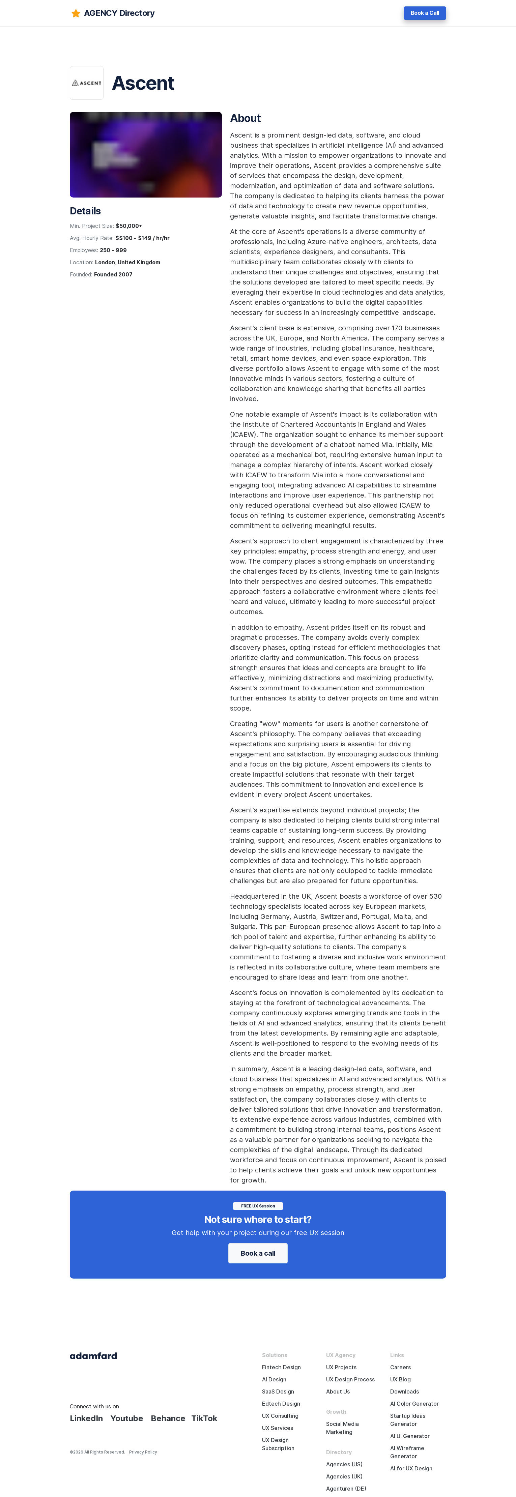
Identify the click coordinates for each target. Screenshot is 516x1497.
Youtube (126, 1418)
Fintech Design (281, 1367)
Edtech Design (281, 1404)
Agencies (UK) (344, 1476)
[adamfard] (112, 13)
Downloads (404, 1391)
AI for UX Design (411, 1468)
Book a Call (425, 13)
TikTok (204, 1418)
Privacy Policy (143, 1452)
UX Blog (400, 1379)
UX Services (277, 1428)
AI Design (274, 1379)
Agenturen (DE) (346, 1489)
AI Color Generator (414, 1404)
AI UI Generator (410, 1436)
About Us (338, 1391)
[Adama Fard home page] (93, 1355)
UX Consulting (280, 1416)
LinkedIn (86, 1418)
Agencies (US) (344, 1464)
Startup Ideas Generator (407, 1420)
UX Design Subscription (278, 1444)
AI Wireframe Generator (407, 1452)
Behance (168, 1418)
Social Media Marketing (342, 1428)
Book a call (258, 1253)
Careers (400, 1367)
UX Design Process (350, 1379)
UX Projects (341, 1367)
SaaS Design (278, 1391)
